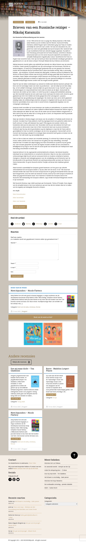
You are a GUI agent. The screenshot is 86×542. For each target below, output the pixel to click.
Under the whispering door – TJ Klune (55, 470)
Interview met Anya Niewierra (53, 481)
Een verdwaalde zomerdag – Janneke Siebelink (58, 484)
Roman (38, 307)
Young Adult (21, 402)
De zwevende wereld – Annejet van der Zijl (57, 467)
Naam (13, 263)
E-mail (13, 267)
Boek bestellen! (20, 207)
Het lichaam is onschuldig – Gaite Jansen (56, 477)
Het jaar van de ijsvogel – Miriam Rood (24, 531)
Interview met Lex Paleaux (52, 463)
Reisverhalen (30, 22)
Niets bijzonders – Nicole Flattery (26, 290)
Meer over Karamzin (19, 201)
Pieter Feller (32, 463)
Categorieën (48, 501)
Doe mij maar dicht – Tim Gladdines (22, 369)
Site (12, 272)
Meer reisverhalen (18, 197)
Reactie (13, 243)
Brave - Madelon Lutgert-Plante (58, 369)
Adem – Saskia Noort (50, 488)
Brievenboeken (18, 22)
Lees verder (15, 398)
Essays (55, 398)
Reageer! (24, 311)
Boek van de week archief (43, 317)
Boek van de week (22, 307)
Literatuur (32, 307)
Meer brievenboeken (19, 194)
